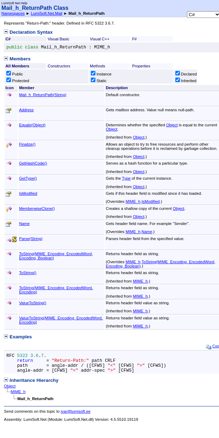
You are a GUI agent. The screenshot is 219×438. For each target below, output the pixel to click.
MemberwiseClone (37, 208)
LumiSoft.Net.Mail (46, 13)
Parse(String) (31, 239)
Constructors (59, 66)
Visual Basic (58, 39)
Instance (101, 74)
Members (17, 58)
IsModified (28, 193)
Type (126, 178)
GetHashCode (33, 163)
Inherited (185, 81)
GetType (28, 178)
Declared (186, 74)
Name (24, 223)
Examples (18, 336)
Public (14, 74)
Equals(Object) (32, 125)
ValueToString (32, 303)
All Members (17, 66)
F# (134, 39)
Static (98, 81)
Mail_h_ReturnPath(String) (42, 95)
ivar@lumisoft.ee (76, 411)
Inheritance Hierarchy (31, 380)
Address (26, 110)
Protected (17, 81)
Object (172, 125)
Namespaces (13, 13)
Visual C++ (99, 39)
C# (8, 39)
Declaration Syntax (28, 32)
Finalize (27, 144)
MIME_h (133, 201)
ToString (27, 273)
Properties (141, 66)
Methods (97, 66)
